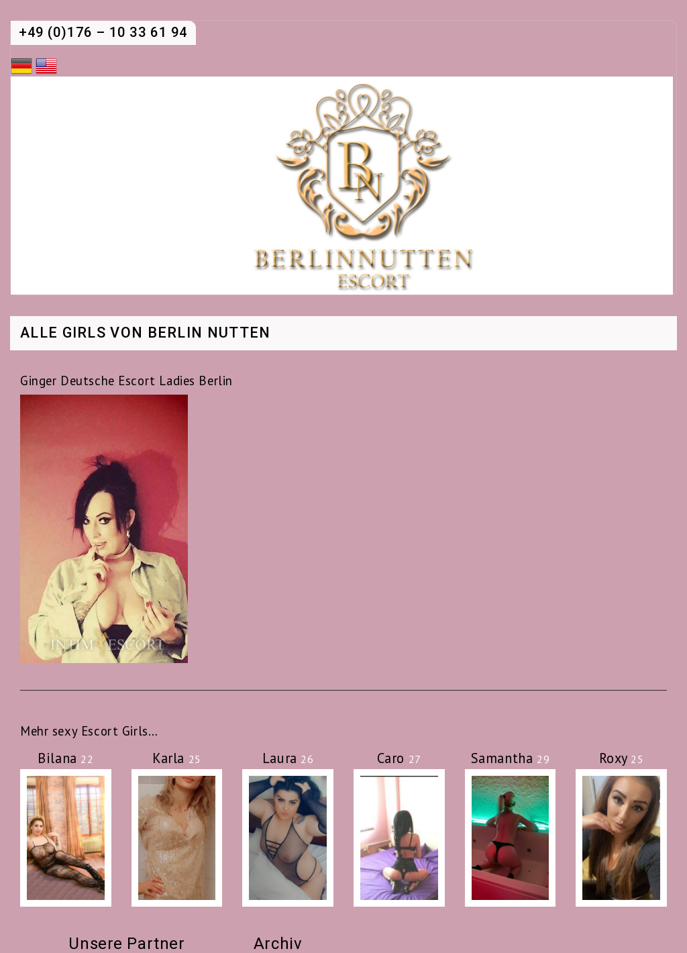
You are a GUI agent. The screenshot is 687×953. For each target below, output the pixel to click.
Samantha (510, 758)
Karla (176, 758)
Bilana (65, 758)
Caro (399, 758)
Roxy (621, 758)
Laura (288, 758)
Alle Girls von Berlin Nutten (145, 333)
